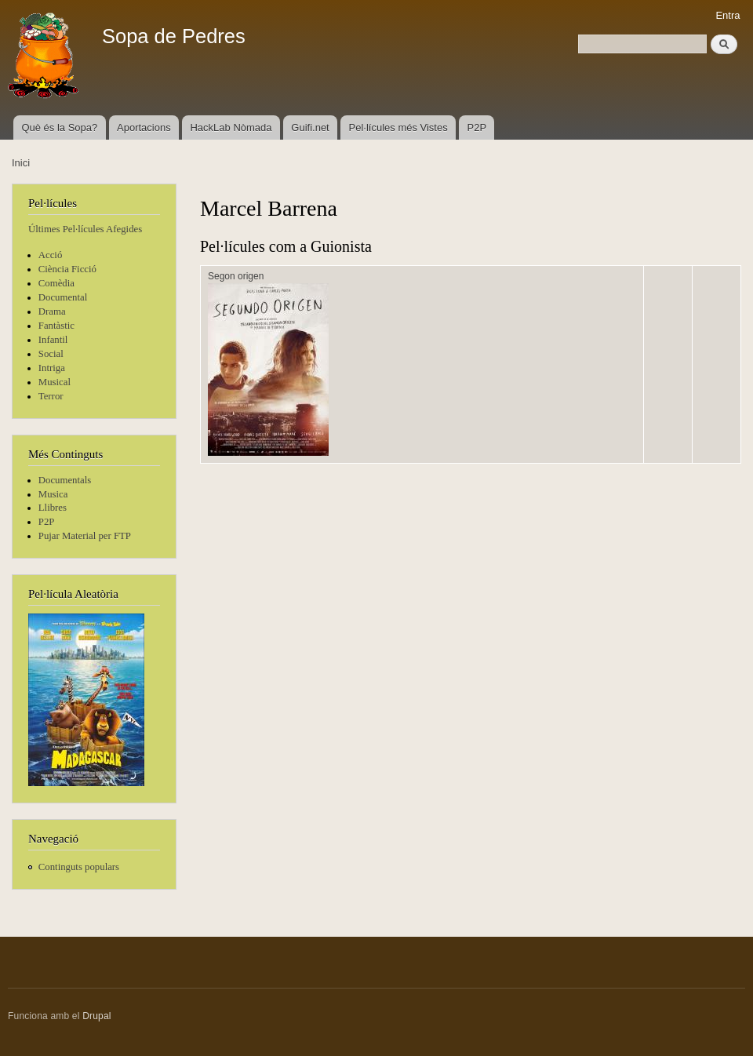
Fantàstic (56, 325)
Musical (54, 382)
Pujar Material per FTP (84, 535)
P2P (477, 127)
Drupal (96, 1015)
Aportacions (144, 127)
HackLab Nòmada (230, 127)
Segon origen (236, 276)
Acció (50, 254)
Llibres (52, 507)
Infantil (53, 339)
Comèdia (56, 283)
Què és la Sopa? (59, 127)
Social (51, 353)
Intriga (51, 367)
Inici (21, 163)
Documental (62, 297)
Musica (53, 494)
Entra (727, 15)
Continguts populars (78, 866)
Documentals (64, 480)
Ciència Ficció (67, 269)
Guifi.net (310, 127)
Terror (51, 396)
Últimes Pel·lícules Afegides (85, 229)
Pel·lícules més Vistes (398, 127)
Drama (52, 311)
